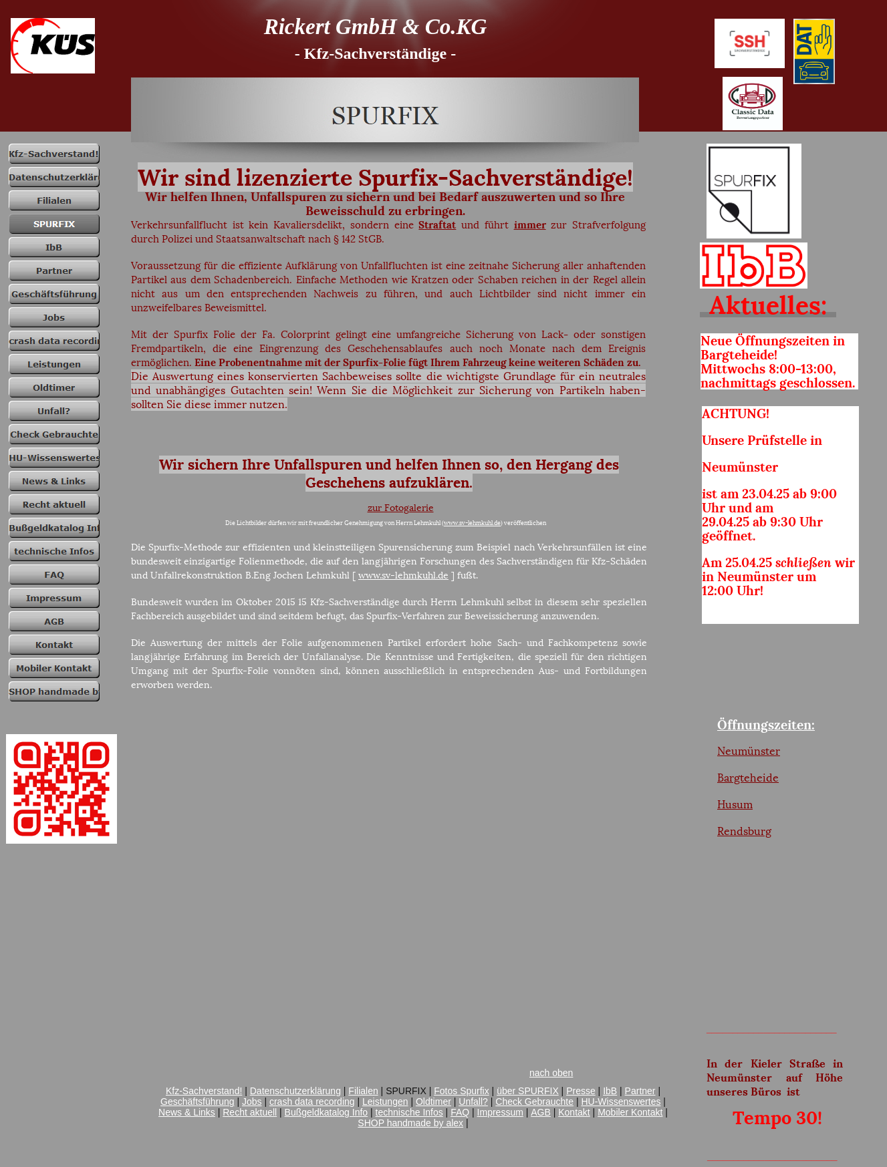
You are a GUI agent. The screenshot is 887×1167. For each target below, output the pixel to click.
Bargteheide (748, 777)
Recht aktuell (250, 1112)
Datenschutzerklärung (295, 1091)
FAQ (460, 1112)
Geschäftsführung (197, 1101)
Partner (640, 1091)
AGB (541, 1112)
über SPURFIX (528, 1091)
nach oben (551, 1072)
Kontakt (574, 1112)
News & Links (186, 1112)
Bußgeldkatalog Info (326, 1112)
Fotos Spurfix (461, 1091)
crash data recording (312, 1101)
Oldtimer (433, 1101)
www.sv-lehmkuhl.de (472, 522)
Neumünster (748, 751)
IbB (610, 1091)
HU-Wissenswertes (620, 1101)
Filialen (363, 1091)
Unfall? (473, 1101)
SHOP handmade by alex (410, 1123)
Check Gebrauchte (534, 1101)
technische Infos (409, 1112)
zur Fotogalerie (401, 508)
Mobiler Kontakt (630, 1112)
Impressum (500, 1112)
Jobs (252, 1101)
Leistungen (385, 1101)
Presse (581, 1091)
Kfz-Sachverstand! (204, 1091)
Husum (735, 804)
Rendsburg (744, 831)
